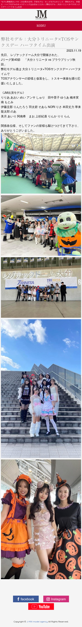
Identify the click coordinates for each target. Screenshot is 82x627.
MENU (41, 25)
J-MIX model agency (37, 621)
